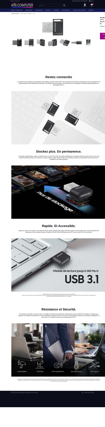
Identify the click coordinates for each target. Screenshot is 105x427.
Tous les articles (23, 13)
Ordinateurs (39, 10)
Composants (29, 10)
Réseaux (91, 10)
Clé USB (33, 13)
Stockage (56, 10)
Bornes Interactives (16, 10)
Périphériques (66, 10)
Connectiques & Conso (79, 10)
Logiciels (48, 10)
